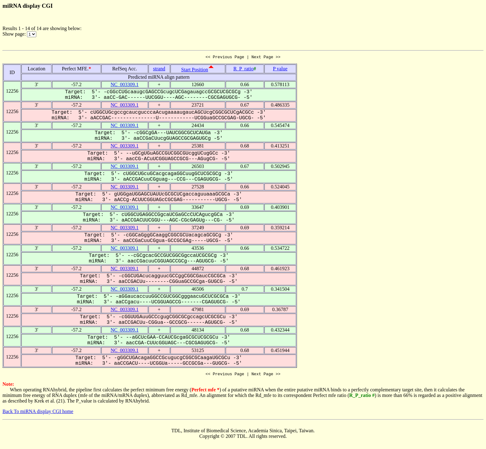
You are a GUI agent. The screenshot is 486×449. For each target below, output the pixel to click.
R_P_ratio (243, 69)
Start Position (194, 70)
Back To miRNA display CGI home (37, 413)
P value (280, 69)
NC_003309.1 (125, 85)
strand (159, 69)
